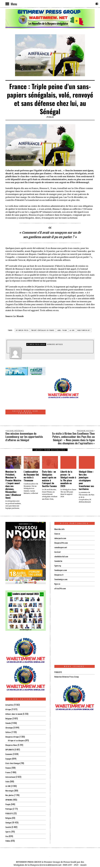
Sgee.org (57, 549)
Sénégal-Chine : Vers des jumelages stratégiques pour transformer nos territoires (86, 464)
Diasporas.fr (59, 558)
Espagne (8, 742)
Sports (7, 815)
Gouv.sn (57, 517)
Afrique (8, 693)
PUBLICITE (9, 797)
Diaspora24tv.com (61, 526)
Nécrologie (9, 774)
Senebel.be (58, 544)
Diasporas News (11, 728)
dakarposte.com (60, 521)
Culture (8, 715)
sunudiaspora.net (60, 531)
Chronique (9, 711)
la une (72, 330)
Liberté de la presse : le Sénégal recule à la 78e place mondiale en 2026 (68, 462)
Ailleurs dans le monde (14, 697)
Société (8, 810)
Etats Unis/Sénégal (12, 747)
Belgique (8, 702)
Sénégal (8, 806)
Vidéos (7, 824)
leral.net (57, 535)
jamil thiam (62, 330)
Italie (7, 765)
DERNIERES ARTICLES (55, 344)
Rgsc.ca (57, 567)
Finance (8, 751)
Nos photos (9, 778)
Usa (6, 820)
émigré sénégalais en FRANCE (43, 330)
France (7, 756)
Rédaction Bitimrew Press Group (66, 660)
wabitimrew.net (84, 330)
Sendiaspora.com (60, 553)
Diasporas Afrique (12, 720)
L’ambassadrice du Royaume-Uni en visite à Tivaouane (31, 460)
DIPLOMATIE (9, 733)
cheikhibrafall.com (61, 540)
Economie (8, 737)
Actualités (9, 688)
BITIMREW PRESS (22, 330)
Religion (8, 801)
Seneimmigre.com (61, 562)
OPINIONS (9, 783)
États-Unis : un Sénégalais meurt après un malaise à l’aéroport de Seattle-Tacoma (49, 462)
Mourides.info (59, 512)
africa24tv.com (60, 572)
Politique (8, 792)
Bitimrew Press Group (36, 344)
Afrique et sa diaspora (16, 724)
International (10, 760)
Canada (8, 706)
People (7, 788)
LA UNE (8, 769)
